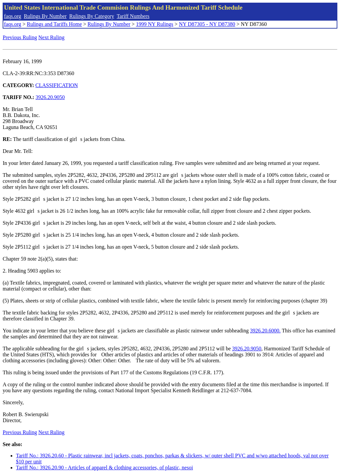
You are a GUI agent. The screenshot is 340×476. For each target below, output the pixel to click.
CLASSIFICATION (57, 85)
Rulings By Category (91, 16)
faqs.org (12, 16)
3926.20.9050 (50, 97)
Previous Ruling (20, 37)
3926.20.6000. (265, 330)
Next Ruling (52, 37)
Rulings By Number (45, 16)
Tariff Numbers (133, 16)
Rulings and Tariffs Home (54, 24)
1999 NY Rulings (154, 24)
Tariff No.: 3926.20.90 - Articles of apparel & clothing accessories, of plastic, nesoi (104, 467)
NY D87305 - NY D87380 (207, 24)
